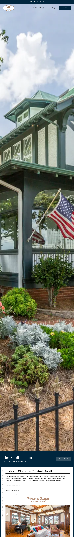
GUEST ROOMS (2, 481)
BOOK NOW (65, 8)
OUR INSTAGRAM (2, 514)
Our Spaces (2, 489)
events (2, 496)
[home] (8, 8)
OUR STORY (2, 473)
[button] (52, 8)
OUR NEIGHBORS (2, 504)
